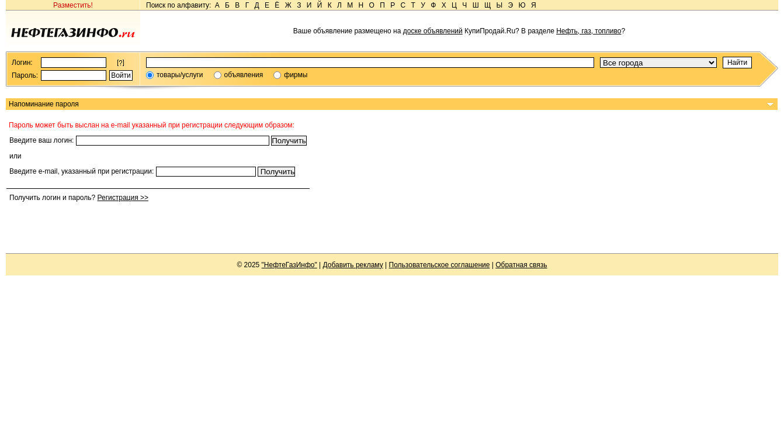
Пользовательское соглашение (439, 265)
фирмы (295, 75)
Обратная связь (521, 265)
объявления (243, 75)
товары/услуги (180, 75)
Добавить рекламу (353, 265)
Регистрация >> (122, 198)
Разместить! (73, 5)
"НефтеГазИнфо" (289, 265)
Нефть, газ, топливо (588, 31)
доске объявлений (433, 31)
